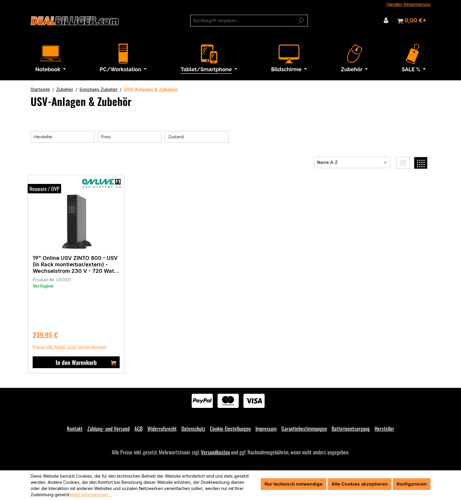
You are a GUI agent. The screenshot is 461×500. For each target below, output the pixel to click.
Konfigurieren (412, 484)
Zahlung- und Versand (108, 428)
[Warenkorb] (411, 20)
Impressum (266, 428)
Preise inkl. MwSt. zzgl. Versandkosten (73, 346)
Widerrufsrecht (162, 428)
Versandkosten (215, 452)
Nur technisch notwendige (294, 484)
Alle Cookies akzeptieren (359, 484)
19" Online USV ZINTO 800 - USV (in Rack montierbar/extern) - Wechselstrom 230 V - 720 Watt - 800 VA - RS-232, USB (78, 264)
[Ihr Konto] (386, 20)
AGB (138, 428)
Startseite (40, 89)
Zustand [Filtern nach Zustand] (197, 136)
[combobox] (242, 20)
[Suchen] (301, 20)
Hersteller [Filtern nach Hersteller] (62, 136)
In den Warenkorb (89, 362)
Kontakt (75, 428)
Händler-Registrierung (408, 4)
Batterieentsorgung (351, 428)
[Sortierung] (352, 162)
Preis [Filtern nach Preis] (129, 136)
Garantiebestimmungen (304, 428)
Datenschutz (193, 428)
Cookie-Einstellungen (230, 428)
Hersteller (384, 428)
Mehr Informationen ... (91, 494)
